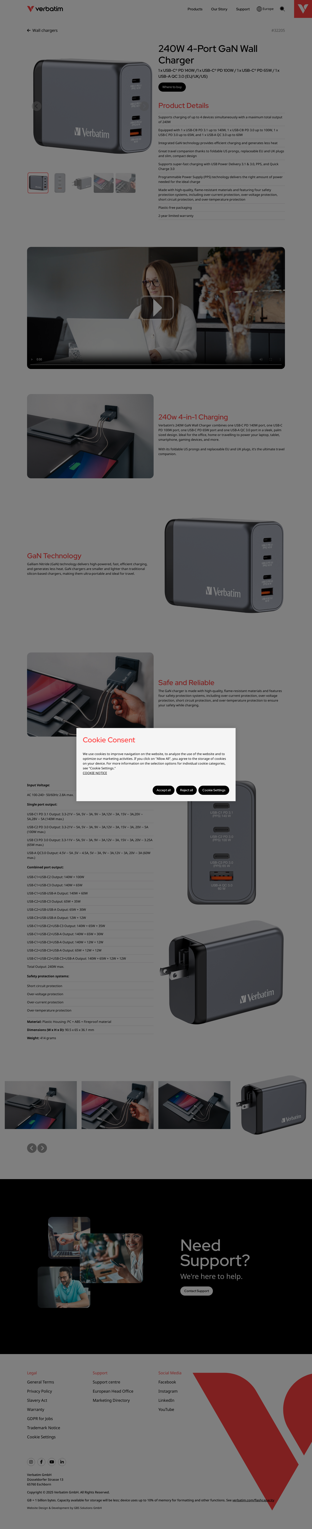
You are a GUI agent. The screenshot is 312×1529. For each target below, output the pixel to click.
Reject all (186, 790)
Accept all (164, 790)
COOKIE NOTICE (95, 773)
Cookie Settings (213, 790)
